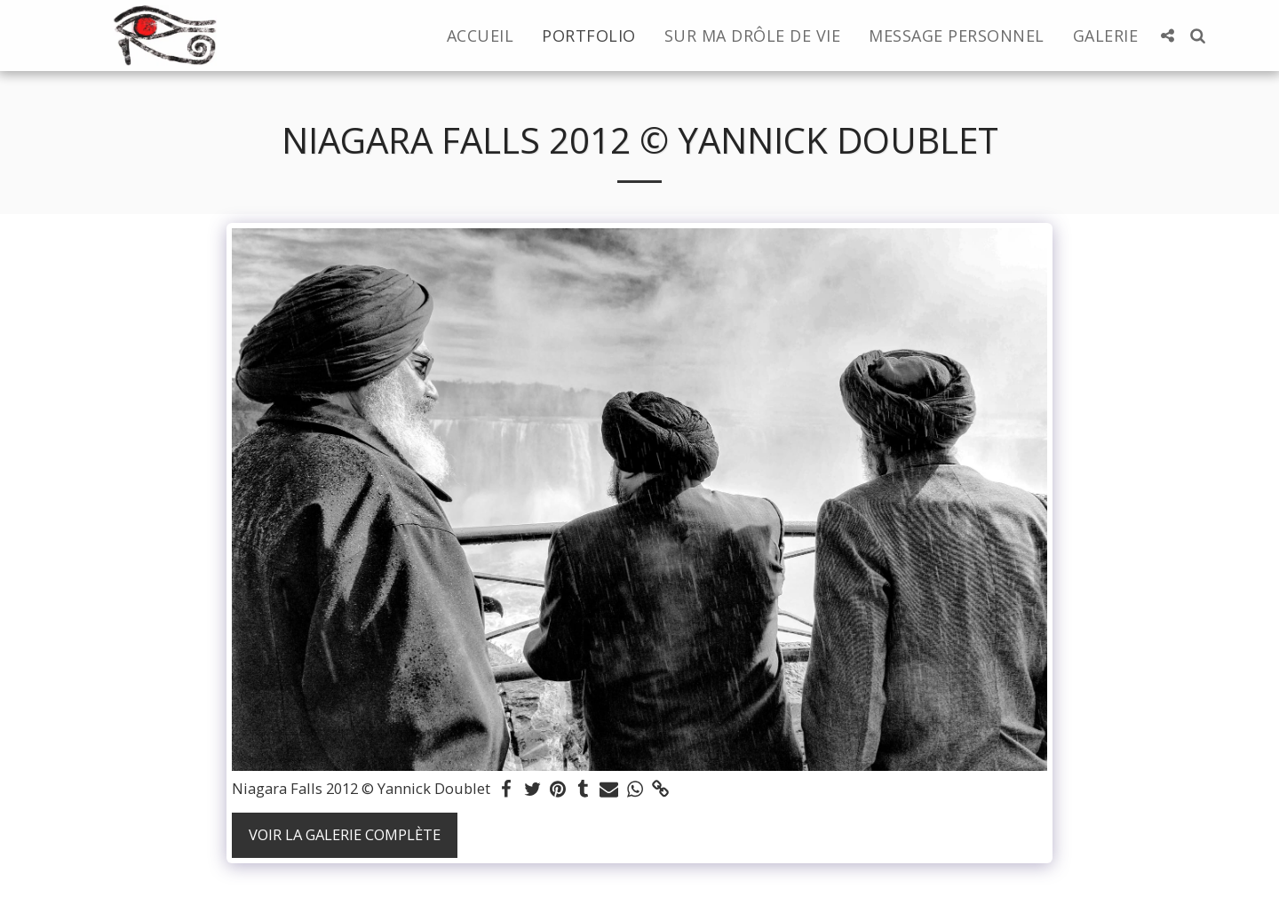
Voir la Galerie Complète (345, 834)
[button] (1167, 36)
